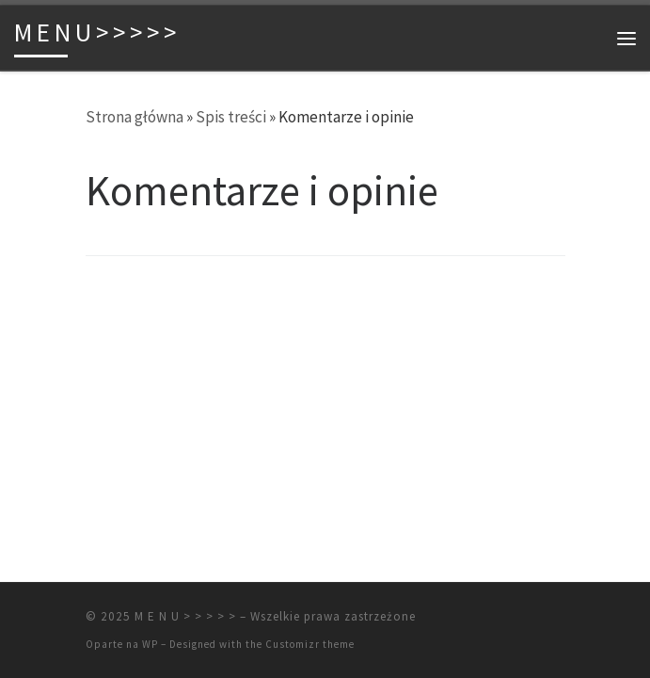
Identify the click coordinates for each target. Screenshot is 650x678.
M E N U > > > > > (185, 616)
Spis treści (231, 116)
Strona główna (134, 116)
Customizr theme (310, 644)
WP (150, 644)
